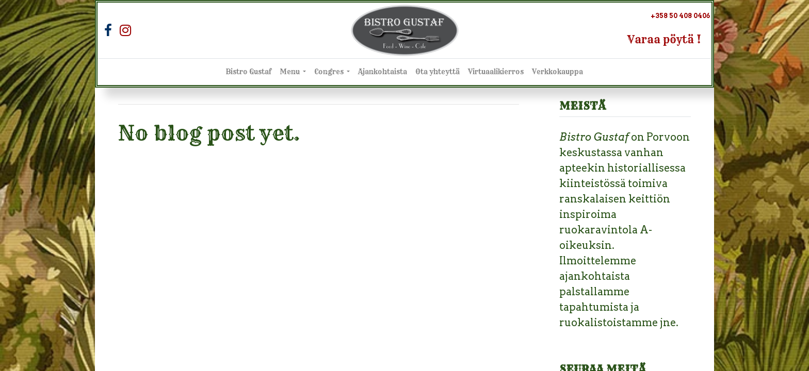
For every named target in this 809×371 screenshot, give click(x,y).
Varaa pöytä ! (664, 39)
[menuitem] (249, 72)
